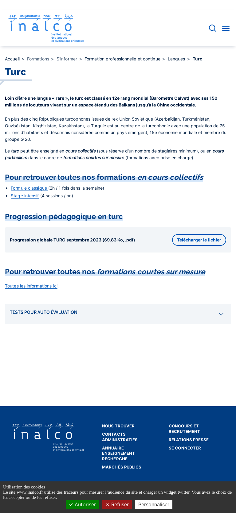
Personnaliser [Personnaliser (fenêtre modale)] (153, 504)
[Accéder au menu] (226, 28)
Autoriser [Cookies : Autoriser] (82, 504)
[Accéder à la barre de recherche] (212, 28)
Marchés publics (122, 467)
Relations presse (189, 439)
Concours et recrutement (184, 428)
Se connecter (185, 448)
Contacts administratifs (120, 437)
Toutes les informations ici (31, 285)
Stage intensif (25, 195)
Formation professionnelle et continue (123, 58)
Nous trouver (118, 425)
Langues (177, 58)
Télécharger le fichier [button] (199, 239)
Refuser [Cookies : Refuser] (117, 504)
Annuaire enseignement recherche (118, 453)
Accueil (13, 58)
